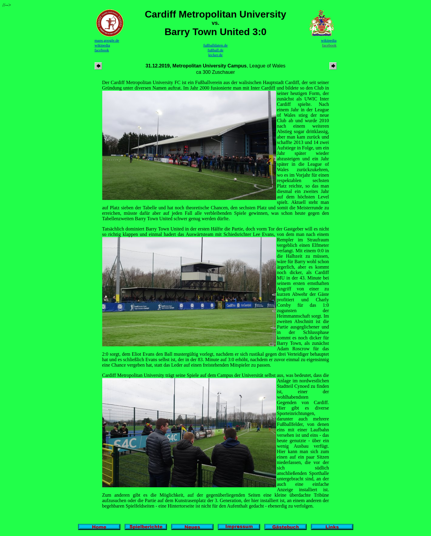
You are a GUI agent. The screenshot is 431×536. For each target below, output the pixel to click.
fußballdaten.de (215, 45)
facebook (102, 50)
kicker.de (215, 55)
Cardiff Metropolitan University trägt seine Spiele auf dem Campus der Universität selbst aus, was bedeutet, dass (212, 375)
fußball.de (215, 50)
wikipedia (102, 45)
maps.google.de (107, 40)
